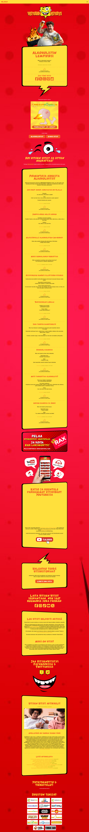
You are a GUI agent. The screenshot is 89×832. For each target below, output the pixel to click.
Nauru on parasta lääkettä (42, 766)
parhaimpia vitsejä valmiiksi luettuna (48, 527)
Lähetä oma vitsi (44, 581)
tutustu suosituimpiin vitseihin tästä (44, 632)
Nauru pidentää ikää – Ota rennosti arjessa (42, 761)
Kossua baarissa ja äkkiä (44, 403)
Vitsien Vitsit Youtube (46, 529)
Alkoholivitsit (37, 136)
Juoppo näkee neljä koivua (44, 214)
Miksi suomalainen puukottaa (44, 256)
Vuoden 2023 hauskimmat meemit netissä (42, 760)
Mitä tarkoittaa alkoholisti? (44, 376)
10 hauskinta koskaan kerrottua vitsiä (42, 765)
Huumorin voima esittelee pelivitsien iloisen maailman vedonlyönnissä (42, 764)
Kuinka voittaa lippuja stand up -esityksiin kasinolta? (42, 759)
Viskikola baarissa (44, 350)
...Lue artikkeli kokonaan (44, 749)
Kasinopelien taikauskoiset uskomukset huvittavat (42, 768)
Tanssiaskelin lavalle (44, 302)
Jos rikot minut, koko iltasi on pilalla (44, 190)
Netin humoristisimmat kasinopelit (42, 762)
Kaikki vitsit (53, 136)
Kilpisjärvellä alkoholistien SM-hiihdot (44, 237)
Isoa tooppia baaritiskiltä (44, 324)
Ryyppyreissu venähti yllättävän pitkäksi (44, 275)
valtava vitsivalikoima (34, 626)
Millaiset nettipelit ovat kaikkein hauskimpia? (42, 763)
